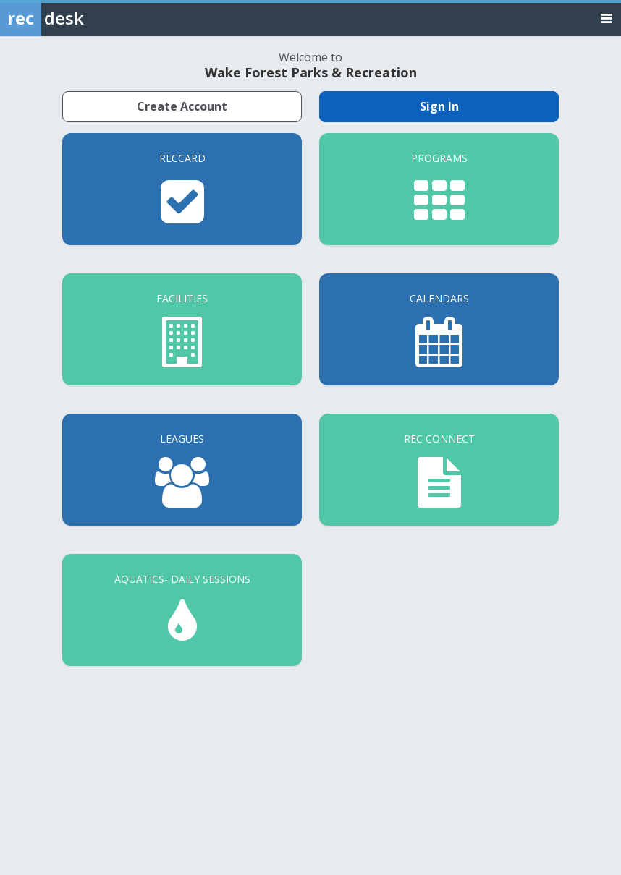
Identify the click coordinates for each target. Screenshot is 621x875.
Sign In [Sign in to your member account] (439, 106)
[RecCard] (182, 189)
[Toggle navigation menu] (606, 17)
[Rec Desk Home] (79, 18)
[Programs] (439, 189)
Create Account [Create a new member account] (182, 106)
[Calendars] (439, 329)
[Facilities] (182, 329)
